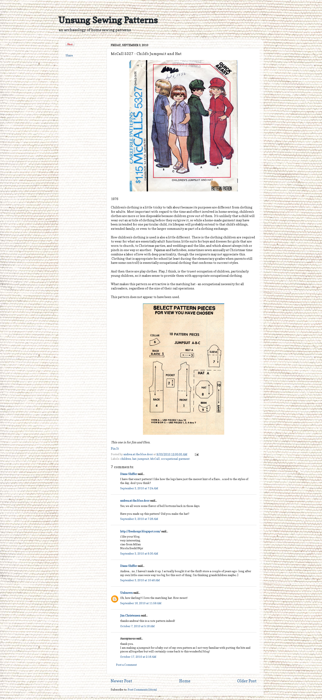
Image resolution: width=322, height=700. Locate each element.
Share (69, 55)
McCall (155, 458)
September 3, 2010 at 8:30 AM (139, 553)
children (125, 458)
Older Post (246, 681)
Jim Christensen (130, 615)
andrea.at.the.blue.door (138, 454)
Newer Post (121, 681)
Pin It (115, 449)
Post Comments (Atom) (142, 689)
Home (184, 681)
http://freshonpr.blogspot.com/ (140, 531)
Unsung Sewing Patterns (108, 20)
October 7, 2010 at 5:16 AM (137, 626)
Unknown (126, 592)
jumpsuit (143, 458)
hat (134, 458)
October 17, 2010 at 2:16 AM (138, 656)
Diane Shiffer (128, 474)
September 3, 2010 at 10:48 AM (140, 580)
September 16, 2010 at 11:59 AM (140, 603)
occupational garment (175, 458)
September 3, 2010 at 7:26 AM (139, 518)
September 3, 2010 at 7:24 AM (139, 488)
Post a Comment (126, 664)
